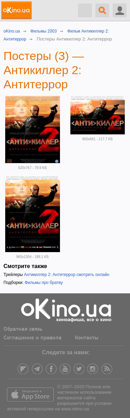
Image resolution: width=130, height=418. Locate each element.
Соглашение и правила (32, 338)
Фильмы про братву (44, 282)
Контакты (86, 338)
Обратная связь (22, 329)
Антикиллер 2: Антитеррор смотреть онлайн (66, 274)
